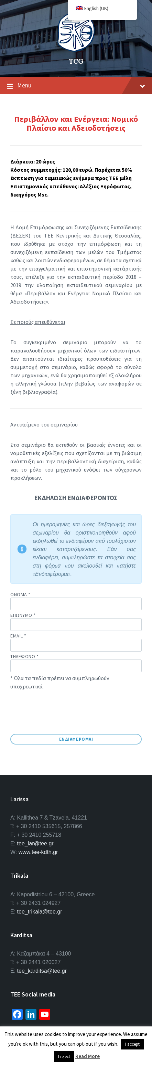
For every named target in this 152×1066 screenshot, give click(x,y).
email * (76, 640)
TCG (76, 61)
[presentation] (62, 714)
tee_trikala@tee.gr (39, 912)
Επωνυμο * (76, 621)
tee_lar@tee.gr (35, 843)
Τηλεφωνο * (76, 662)
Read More (87, 1056)
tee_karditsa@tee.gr (42, 971)
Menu (76, 85)
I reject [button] (64, 1056)
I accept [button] (132, 1044)
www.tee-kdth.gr (38, 852)
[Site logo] (76, 49)
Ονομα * (76, 600)
